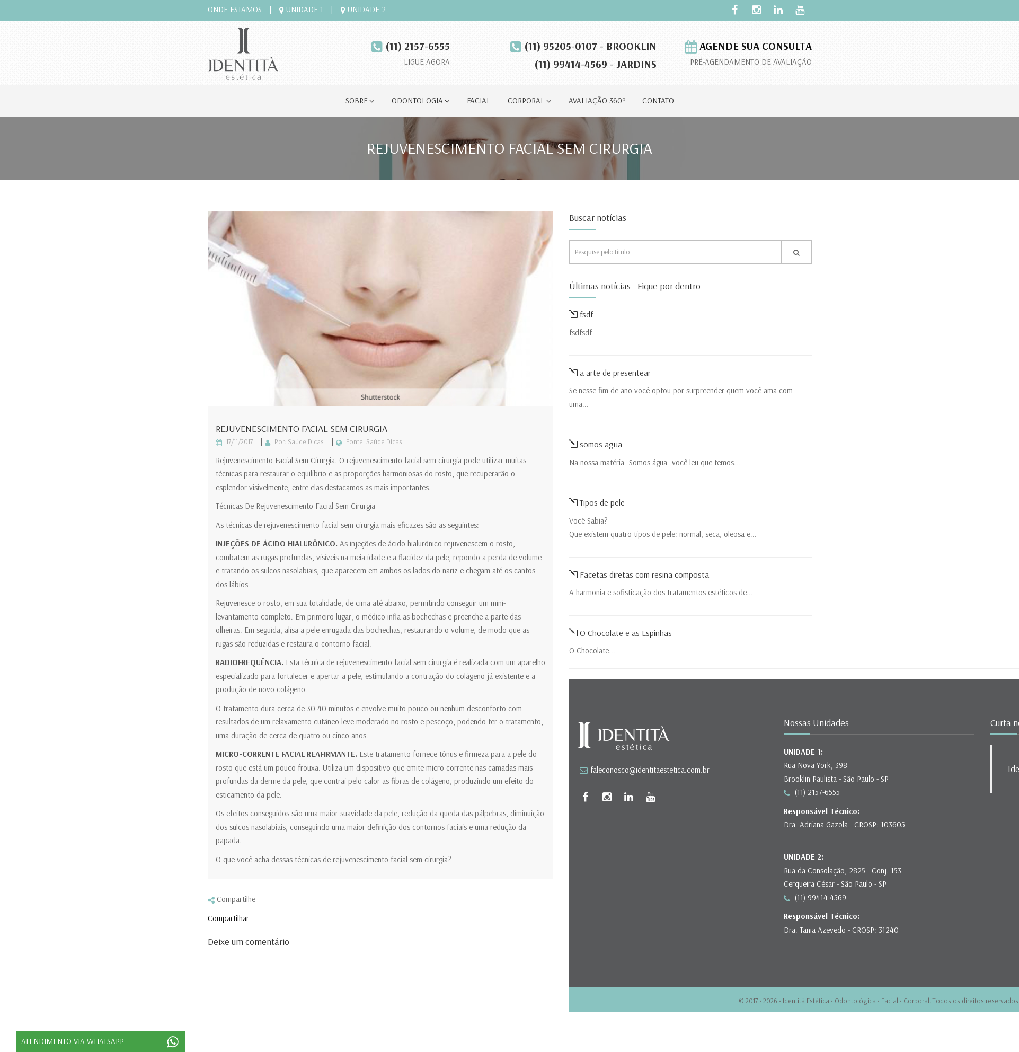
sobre (360, 100)
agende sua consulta (748, 45)
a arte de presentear (610, 372)
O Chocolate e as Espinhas (620, 632)
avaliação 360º (597, 100)
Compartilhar (228, 918)
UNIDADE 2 (363, 9)
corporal (530, 100)
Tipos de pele (597, 502)
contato (658, 100)
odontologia (421, 100)
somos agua (595, 444)
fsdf (581, 314)
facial (479, 100)
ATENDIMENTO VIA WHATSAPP (103, 1042)
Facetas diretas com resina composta (640, 574)
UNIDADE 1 (301, 9)
